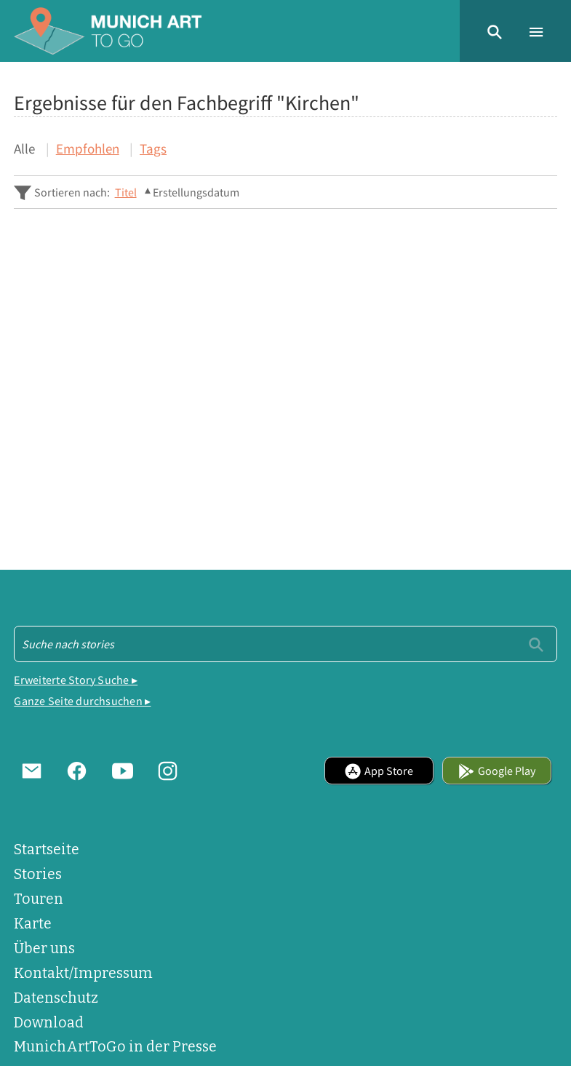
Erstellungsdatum (196, 192)
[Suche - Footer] (285, 644)
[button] (494, 30)
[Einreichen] (536, 643)
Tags (153, 148)
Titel (126, 192)
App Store (378, 770)
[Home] (107, 31)
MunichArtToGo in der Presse (115, 1046)
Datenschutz (56, 998)
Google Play (496, 770)
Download (49, 1022)
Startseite (46, 849)
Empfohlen (87, 148)
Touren (38, 899)
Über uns (44, 948)
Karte (33, 923)
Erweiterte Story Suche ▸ (75, 679)
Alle (24, 148)
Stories (38, 874)
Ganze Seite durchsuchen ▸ (82, 700)
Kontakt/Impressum (83, 973)
